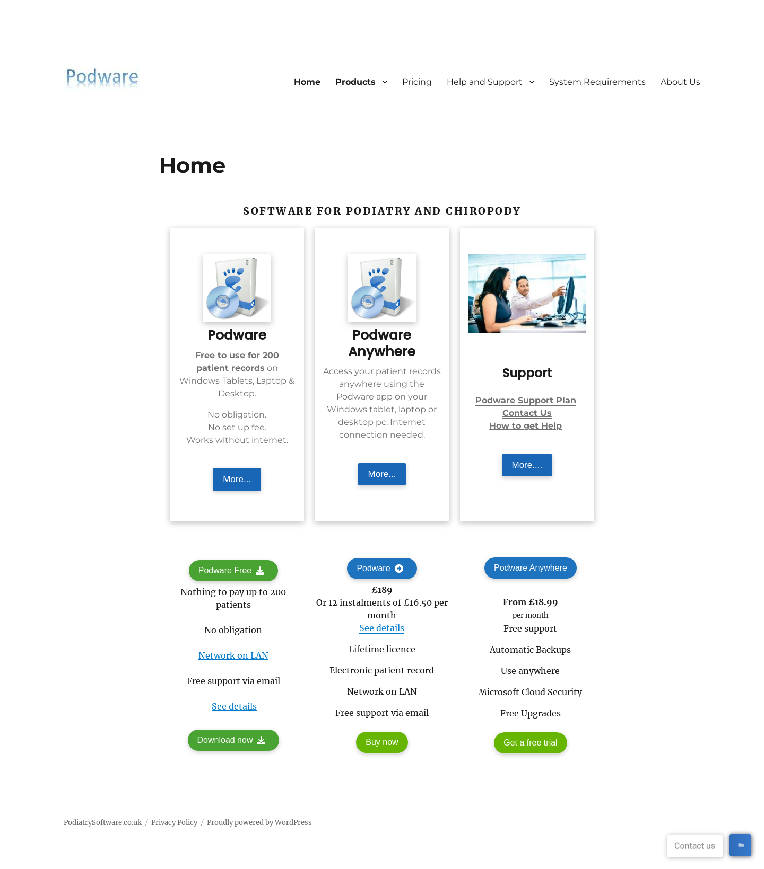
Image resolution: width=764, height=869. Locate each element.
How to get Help (525, 426)
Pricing (417, 82)
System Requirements (597, 82)
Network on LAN (233, 655)
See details (234, 706)
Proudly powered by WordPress (259, 822)
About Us (680, 82)
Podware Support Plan (525, 400)
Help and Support (485, 82)
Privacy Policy (174, 822)
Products (355, 82)
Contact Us (527, 413)
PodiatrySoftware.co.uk (103, 822)
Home (307, 82)
